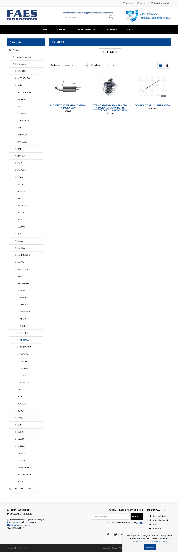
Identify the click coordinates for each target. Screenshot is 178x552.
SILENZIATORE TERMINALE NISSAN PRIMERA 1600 (68, 106)
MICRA (23, 319)
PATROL (24, 333)
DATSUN (21, 156)
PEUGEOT (22, 396)
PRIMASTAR (25, 347)
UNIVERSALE (23, 467)
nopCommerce (24, 548)
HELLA (20, 184)
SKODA (21, 432)
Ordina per (55, 65)
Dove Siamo (110, 29)
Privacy (154, 524)
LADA (20, 241)
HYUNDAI (22, 198)
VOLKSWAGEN (24, 474)
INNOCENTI (23, 205)
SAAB (20, 418)
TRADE (23, 375)
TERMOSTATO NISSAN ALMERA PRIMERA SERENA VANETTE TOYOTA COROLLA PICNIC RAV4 (110, 107)
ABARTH (22, 71)
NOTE (22, 326)
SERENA (23, 361)
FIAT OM (22, 170)
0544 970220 (148, 13)
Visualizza (95, 65)
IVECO (21, 212)
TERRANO (24, 368)
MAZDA (21, 262)
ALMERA (24, 297)
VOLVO (21, 481)
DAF (19, 149)
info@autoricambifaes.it (155, 17)
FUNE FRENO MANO (85, 29)
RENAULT (22, 404)
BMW (20, 106)
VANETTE (24, 382)
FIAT (20, 163)
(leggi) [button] (140, 523)
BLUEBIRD (24, 304)
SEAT (20, 425)
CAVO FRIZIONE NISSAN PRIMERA (152, 105)
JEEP (20, 219)
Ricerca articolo (158, 516)
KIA (19, 234)
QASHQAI (24, 354)
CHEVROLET (23, 120)
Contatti (131, 29)
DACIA (21, 127)
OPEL (20, 389)
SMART (21, 439)
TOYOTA (22, 460)
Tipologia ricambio (23, 57)
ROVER (21, 411)
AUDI (20, 85)
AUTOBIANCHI (24, 92)
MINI (20, 276)
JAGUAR (21, 227)
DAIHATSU (23, 142)
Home (45, 29)
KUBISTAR (25, 311)
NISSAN (21, 290)
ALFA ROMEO (24, 78)
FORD (20, 177)
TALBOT (21, 453)
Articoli (61, 29)
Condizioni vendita (159, 520)
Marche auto (20, 64)
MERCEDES (23, 269)
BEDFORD (22, 99)
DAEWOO (22, 135)
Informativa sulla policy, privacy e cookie (150, 541)
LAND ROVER (24, 255)
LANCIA (21, 248)
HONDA (21, 191)
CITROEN (22, 113)
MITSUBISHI (23, 283)
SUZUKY (21, 446)
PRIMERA (24, 340)
